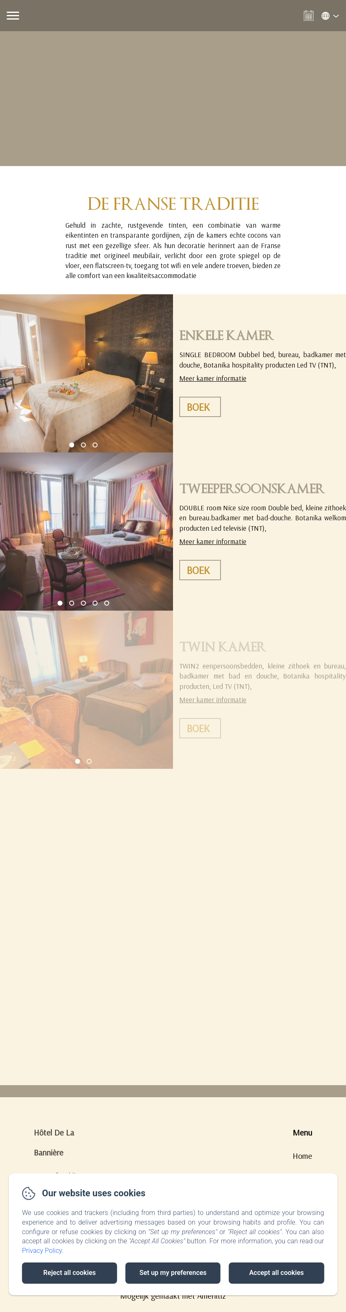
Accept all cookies (276, 1273)
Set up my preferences (172, 1273)
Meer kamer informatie (212, 378)
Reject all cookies (69, 1273)
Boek (198, 406)
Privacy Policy (42, 1251)
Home (302, 1155)
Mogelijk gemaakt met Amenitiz (173, 1295)
